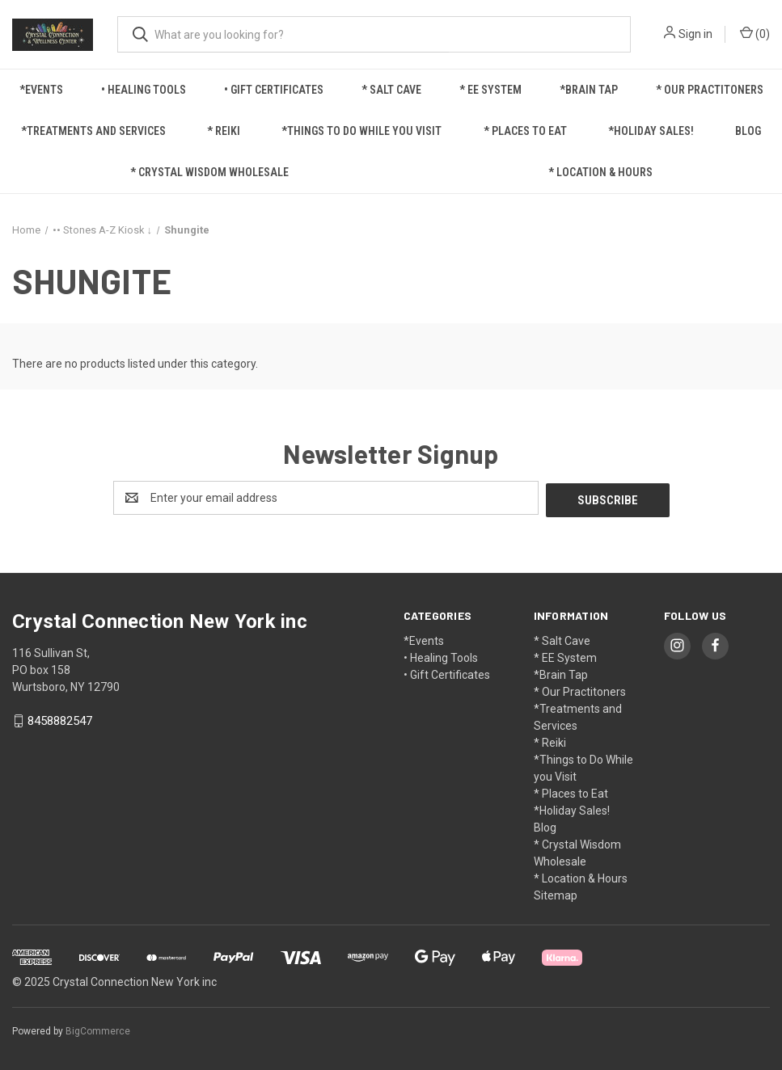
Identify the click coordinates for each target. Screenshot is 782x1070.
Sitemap (555, 893)
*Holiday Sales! (651, 130)
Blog (748, 130)
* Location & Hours (600, 172)
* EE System (490, 89)
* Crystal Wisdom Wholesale (209, 172)
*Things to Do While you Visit (361, 130)
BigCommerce (98, 1028)
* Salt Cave (391, 89)
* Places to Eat (525, 130)
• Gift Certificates (273, 89)
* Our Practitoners (709, 89)
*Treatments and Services (93, 130)
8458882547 (59, 719)
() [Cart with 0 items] (755, 33)
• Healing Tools (143, 89)
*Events (41, 89)
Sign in (695, 33)
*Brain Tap (589, 89)
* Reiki (223, 130)
